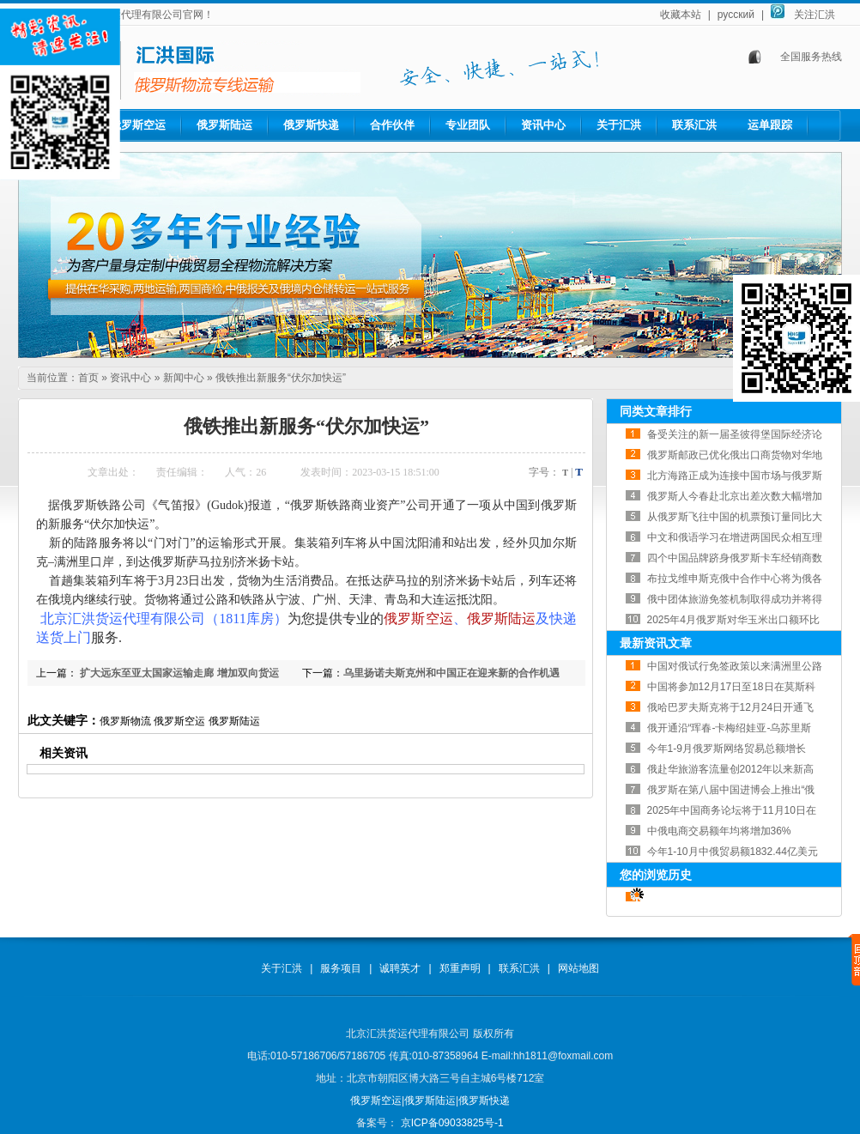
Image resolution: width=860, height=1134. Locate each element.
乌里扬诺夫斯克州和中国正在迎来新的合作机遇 (451, 673)
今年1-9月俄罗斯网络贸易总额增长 (726, 749)
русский (736, 15)
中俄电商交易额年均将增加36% (719, 831)
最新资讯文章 (656, 643)
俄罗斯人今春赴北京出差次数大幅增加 (734, 496)
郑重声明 (460, 968)
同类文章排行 (656, 411)
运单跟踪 (770, 124)
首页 (88, 378)
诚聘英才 (400, 968)
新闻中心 (183, 378)
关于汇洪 (619, 124)
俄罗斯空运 (138, 124)
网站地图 (578, 968)
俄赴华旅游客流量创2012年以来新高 (731, 769)
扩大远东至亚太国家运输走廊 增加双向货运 (178, 673)
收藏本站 (680, 15)
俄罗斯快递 (311, 124)
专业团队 (467, 124)
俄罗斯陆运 (224, 124)
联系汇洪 (694, 124)
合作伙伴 (392, 124)
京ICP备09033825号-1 (450, 1123)
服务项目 (340, 968)
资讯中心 (543, 124)
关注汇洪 (814, 15)
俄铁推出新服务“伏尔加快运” (280, 378)
